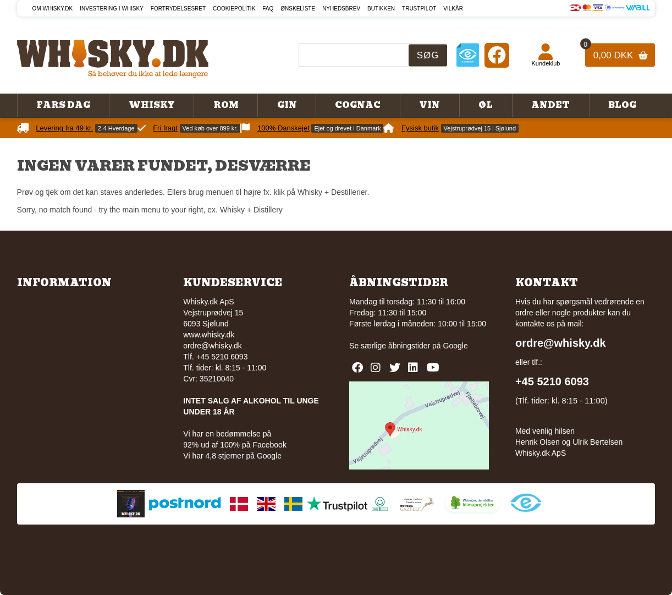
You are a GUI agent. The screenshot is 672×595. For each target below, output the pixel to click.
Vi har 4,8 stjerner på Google (232, 455)
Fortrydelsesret (178, 9)
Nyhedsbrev (341, 9)
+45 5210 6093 (552, 381)
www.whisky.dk (208, 334)
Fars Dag (63, 105)
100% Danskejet (283, 128)
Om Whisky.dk (52, 9)
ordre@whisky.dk (212, 345)
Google (455, 345)
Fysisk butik (420, 128)
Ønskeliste (297, 9)
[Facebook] (496, 54)
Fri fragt (165, 128)
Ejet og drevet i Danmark (347, 128)
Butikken (381, 9)
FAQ (267, 9)
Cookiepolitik (234, 9)
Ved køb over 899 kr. (210, 128)
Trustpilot (419, 9)
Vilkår (453, 9)
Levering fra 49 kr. (64, 128)
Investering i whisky (112, 9)
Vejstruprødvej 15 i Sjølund (480, 128)
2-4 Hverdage (116, 128)
